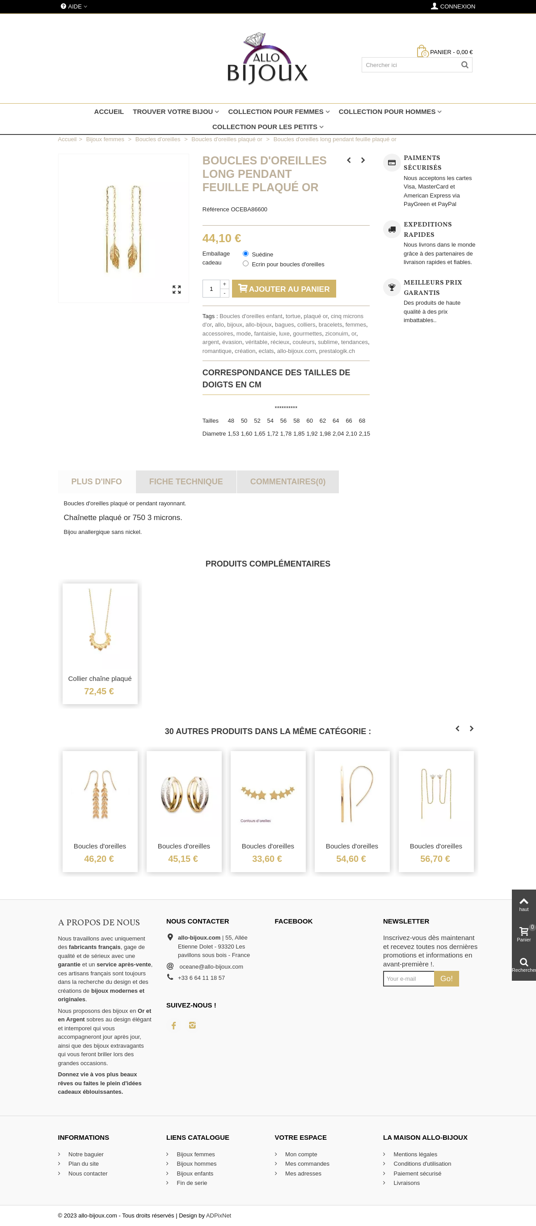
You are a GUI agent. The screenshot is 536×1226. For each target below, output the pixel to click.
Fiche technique (186, 481)
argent (211, 342)
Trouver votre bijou (173, 111)
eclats (266, 351)
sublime (328, 342)
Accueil (109, 111)
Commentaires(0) (288, 481)
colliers (306, 324)
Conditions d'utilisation (422, 1163)
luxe (284, 333)
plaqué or (316, 316)
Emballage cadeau (216, 258)
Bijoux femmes (195, 1154)
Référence (216, 209)
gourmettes (307, 333)
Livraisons (406, 1183)
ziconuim (336, 333)
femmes (356, 324)
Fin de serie (191, 1183)
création (245, 351)
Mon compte (300, 1154)
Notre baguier (85, 1154)
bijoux (234, 324)
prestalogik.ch (337, 351)
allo (219, 324)
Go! (446, 978)
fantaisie (264, 333)
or (353, 333)
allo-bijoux (258, 324)
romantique (217, 351)
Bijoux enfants (194, 1173)
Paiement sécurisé (417, 1173)
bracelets (330, 324)
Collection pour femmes (275, 111)
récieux (279, 342)
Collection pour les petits (264, 126)
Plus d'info (96, 481)
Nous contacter (87, 1173)
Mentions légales (414, 1154)
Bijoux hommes (195, 1163)
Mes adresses (303, 1173)
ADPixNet (218, 1215)
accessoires (218, 333)
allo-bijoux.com (296, 351)
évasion (232, 342)
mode (243, 333)
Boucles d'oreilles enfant (251, 316)
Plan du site (83, 1163)
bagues (284, 324)
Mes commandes (307, 1163)
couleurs (304, 342)
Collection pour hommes (387, 111)
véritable (256, 342)
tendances (354, 342)
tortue (293, 316)
